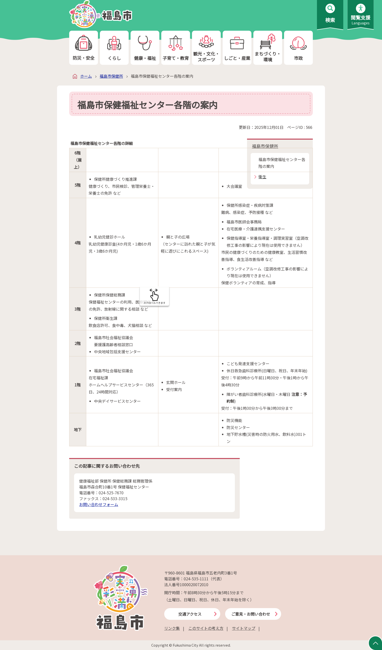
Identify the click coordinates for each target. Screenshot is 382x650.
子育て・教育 (175, 48)
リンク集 (172, 628)
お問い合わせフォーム (98, 504)
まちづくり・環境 (268, 48)
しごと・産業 (237, 48)
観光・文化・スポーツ (206, 48)
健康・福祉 (145, 48)
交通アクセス (189, 614)
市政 (298, 48)
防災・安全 (84, 48)
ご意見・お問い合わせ (250, 614)
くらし (114, 48)
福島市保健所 (111, 76)
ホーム (86, 76)
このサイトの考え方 (205, 628)
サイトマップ (243, 628)
